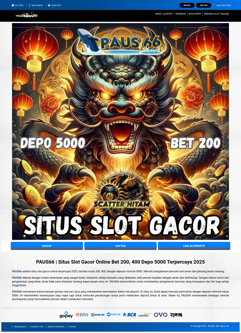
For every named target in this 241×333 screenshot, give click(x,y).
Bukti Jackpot (164, 14)
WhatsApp (195, 14)
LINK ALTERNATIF (194, 246)
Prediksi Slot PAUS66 (216, 14)
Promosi (181, 14)
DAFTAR (120, 246)
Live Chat (17, 5)
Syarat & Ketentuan (56, 326)
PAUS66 (17, 271)
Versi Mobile (35, 5)
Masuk (187, 5)
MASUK (46, 246)
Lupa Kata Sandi (223, 5)
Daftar (204, 5)
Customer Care (37, 326)
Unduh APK (54, 5)
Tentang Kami (20, 326)
